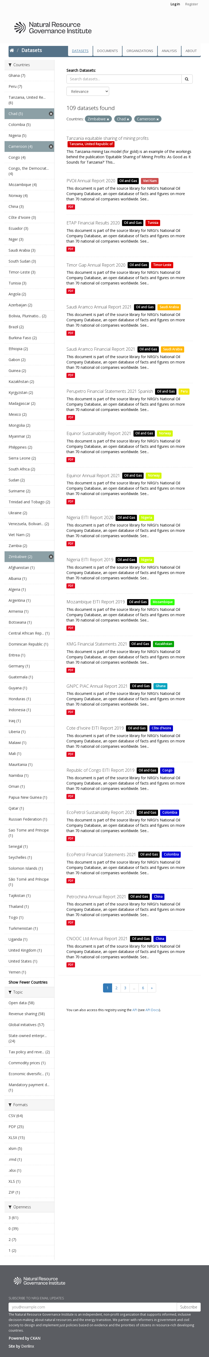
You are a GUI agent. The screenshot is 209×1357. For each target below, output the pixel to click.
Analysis (169, 51)
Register (191, 4)
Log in (175, 4)
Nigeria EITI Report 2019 (89, 560)
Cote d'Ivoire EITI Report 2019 (95, 728)
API (134, 1010)
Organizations (140, 51)
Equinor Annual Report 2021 (93, 475)
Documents (107, 51)
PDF (70, 207)
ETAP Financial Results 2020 (93, 223)
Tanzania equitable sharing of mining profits (107, 138)
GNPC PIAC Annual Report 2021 (97, 686)
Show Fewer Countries (28, 982)
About (191, 51)
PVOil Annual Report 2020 (90, 181)
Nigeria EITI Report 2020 (89, 517)
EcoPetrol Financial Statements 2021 (101, 854)
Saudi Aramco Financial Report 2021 (100, 349)
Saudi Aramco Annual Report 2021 (99, 307)
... (134, 987)
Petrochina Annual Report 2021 (96, 897)
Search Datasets (80, 70)
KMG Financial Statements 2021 (96, 644)
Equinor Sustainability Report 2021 (98, 433)
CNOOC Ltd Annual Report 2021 (97, 938)
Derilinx (27, 1346)
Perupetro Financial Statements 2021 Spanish (109, 391)
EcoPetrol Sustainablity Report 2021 (100, 812)
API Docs (152, 1010)
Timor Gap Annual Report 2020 (95, 265)
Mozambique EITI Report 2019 (95, 602)
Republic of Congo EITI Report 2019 (100, 770)
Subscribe (188, 1306)
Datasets (80, 51)
